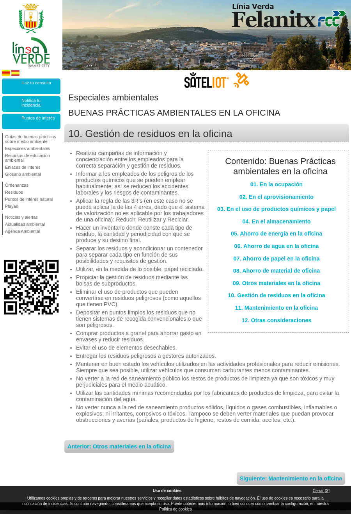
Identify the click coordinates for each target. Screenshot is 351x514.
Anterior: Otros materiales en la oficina (119, 446)
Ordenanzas (16, 185)
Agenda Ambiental (22, 231)
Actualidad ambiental (25, 224)
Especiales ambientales (27, 148)
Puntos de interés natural (29, 199)
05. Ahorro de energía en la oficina (277, 233)
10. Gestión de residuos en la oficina (276, 295)
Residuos (14, 192)
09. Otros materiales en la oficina (277, 283)
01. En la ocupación (276, 184)
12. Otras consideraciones (276, 320)
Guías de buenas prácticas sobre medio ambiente (30, 139)
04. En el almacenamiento (276, 221)
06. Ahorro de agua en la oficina (276, 246)
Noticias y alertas (21, 217)
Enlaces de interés (23, 167)
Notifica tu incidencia (31, 102)
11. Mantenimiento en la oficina (276, 308)
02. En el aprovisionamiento (276, 197)
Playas (11, 206)
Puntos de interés (38, 118)
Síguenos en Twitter (19, 247)
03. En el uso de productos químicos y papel (276, 209)
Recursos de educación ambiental (27, 157)
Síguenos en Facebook (6, 247)
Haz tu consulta (36, 82)
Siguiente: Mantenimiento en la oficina (291, 478)
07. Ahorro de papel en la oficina (277, 258)
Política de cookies (175, 509)
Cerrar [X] (321, 491)
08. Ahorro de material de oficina (276, 271)
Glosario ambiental (23, 174)
